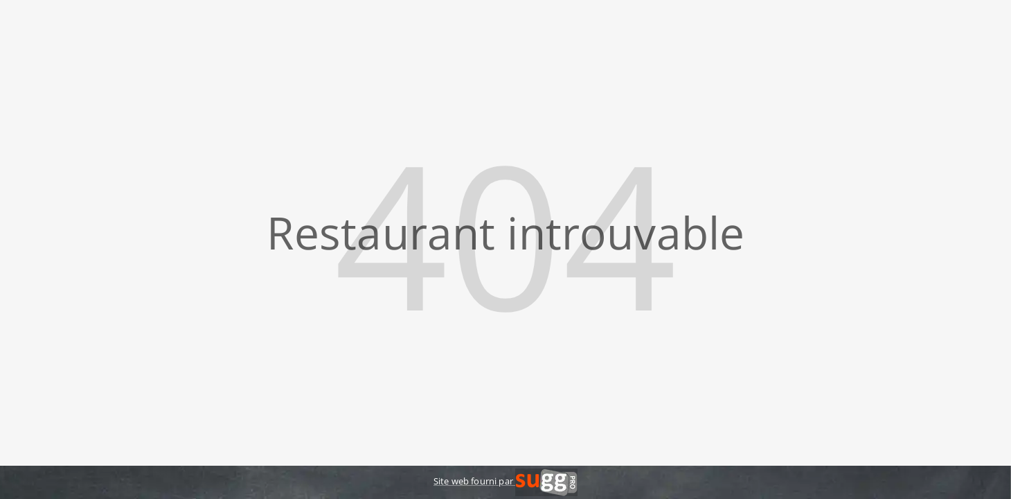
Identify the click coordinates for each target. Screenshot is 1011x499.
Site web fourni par (505, 481)
